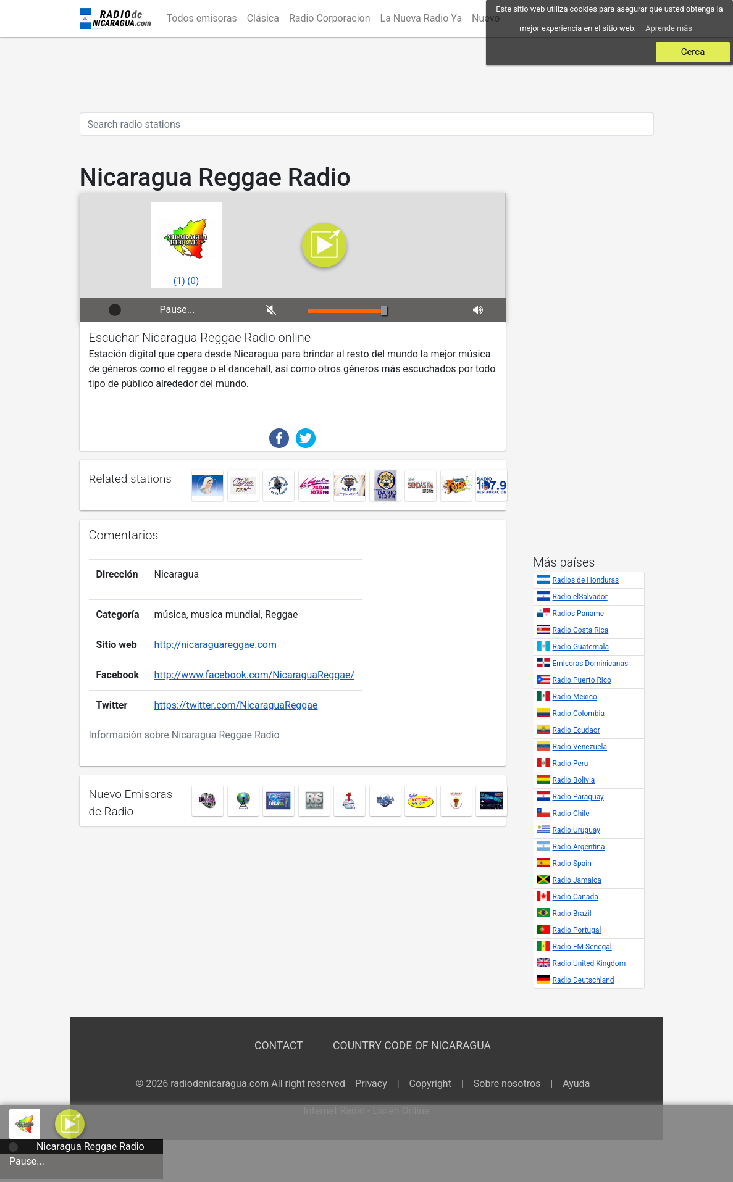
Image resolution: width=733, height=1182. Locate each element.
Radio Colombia (579, 713)
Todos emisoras (202, 18)
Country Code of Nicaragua (412, 1045)
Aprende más (668, 28)
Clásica (263, 18)
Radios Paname (579, 613)
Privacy (371, 1083)
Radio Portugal (577, 930)
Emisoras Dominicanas (591, 663)
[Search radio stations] (367, 124)
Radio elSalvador (580, 597)
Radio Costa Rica (581, 630)
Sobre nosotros (507, 1083)
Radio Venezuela (580, 747)
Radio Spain (572, 863)
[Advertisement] (367, 74)
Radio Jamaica (577, 880)
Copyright (430, 1083)
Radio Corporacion (330, 18)
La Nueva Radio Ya (421, 18)
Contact (278, 1045)
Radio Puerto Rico (582, 680)
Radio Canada (575, 897)
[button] (70, 1123)
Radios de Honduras (586, 580)
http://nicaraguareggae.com (215, 645)
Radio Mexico (575, 697)
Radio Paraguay (578, 797)
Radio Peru (570, 763)
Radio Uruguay (576, 830)
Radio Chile (571, 813)
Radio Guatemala (581, 647)
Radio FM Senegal (582, 947)
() (179, 280)
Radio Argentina (579, 847)
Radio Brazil (572, 913)
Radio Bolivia (574, 780)
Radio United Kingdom (589, 963)
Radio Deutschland (583, 980)
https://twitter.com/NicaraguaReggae (236, 705)
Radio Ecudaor (576, 730)
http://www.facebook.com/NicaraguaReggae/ (254, 675)
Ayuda (576, 1083)
